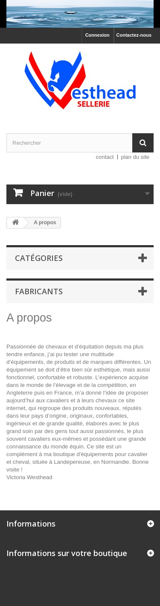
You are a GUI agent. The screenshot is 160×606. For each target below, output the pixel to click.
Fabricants (39, 291)
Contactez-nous (134, 35)
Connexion (97, 35)
